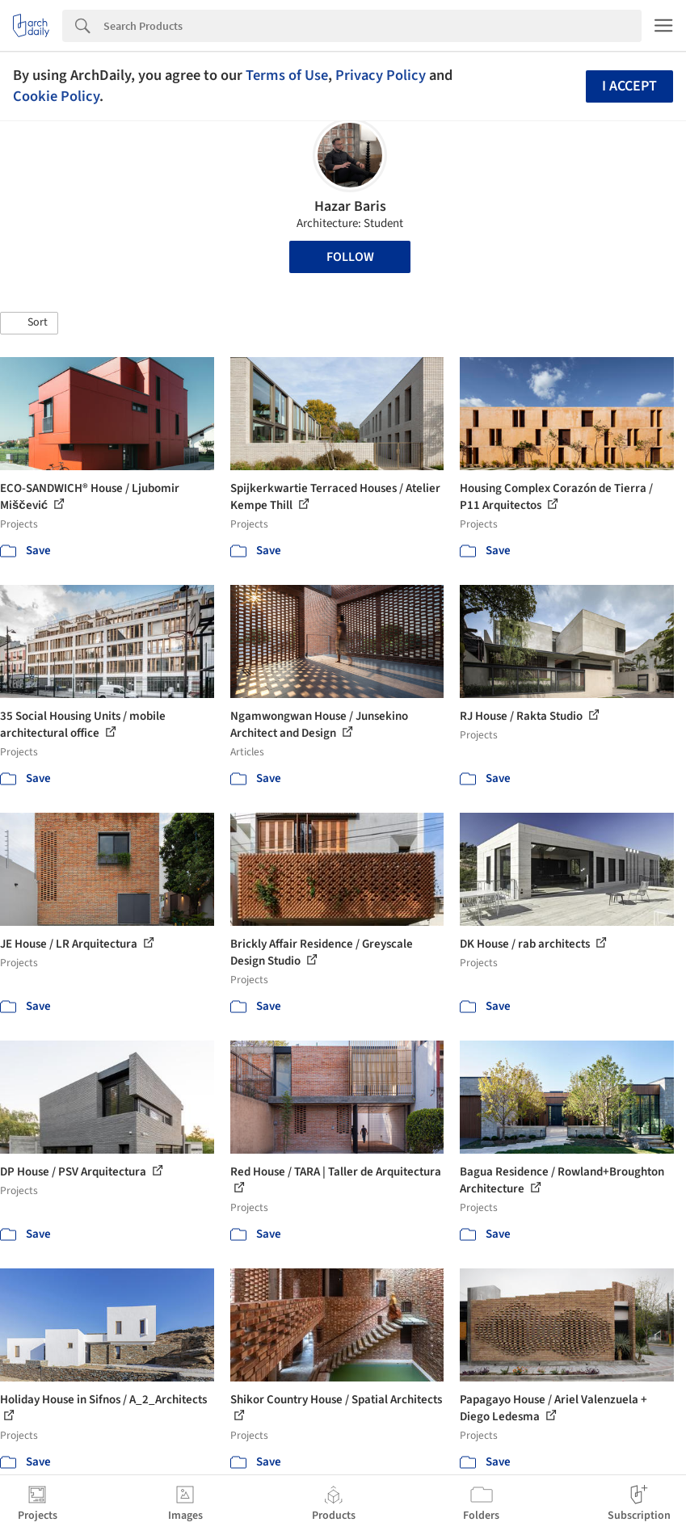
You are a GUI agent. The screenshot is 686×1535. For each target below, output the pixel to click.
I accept (629, 86)
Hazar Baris (350, 206)
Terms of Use (287, 75)
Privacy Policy (380, 75)
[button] (29, 323)
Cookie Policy (56, 96)
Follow (350, 257)
